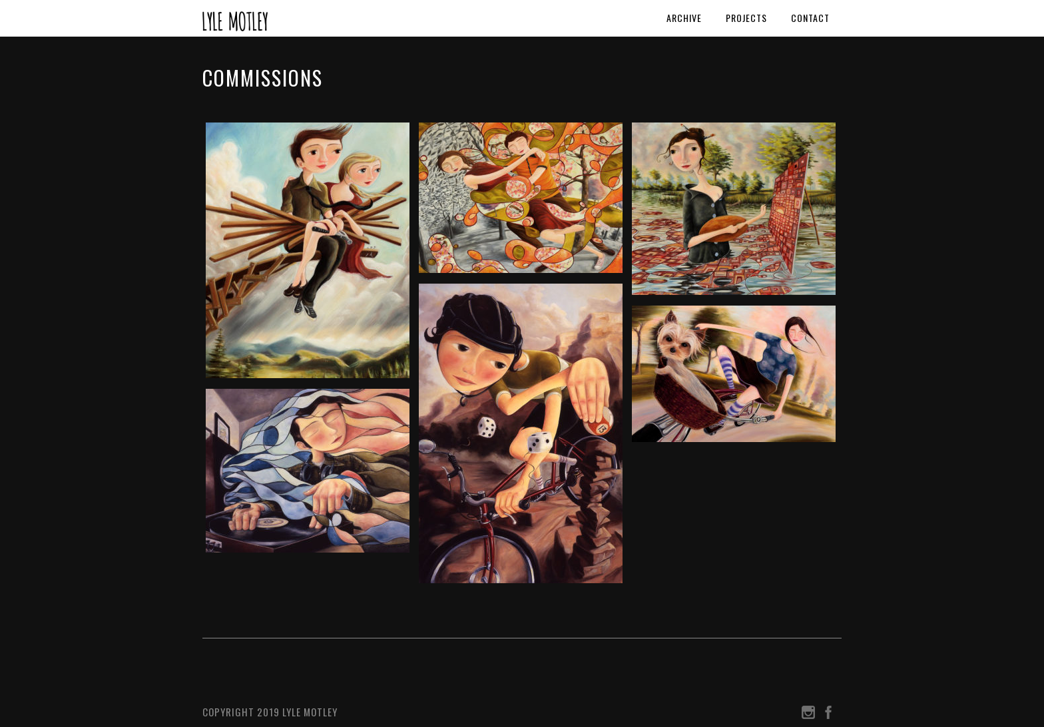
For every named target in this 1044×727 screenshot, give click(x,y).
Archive (684, 18)
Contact (810, 18)
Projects (746, 18)
